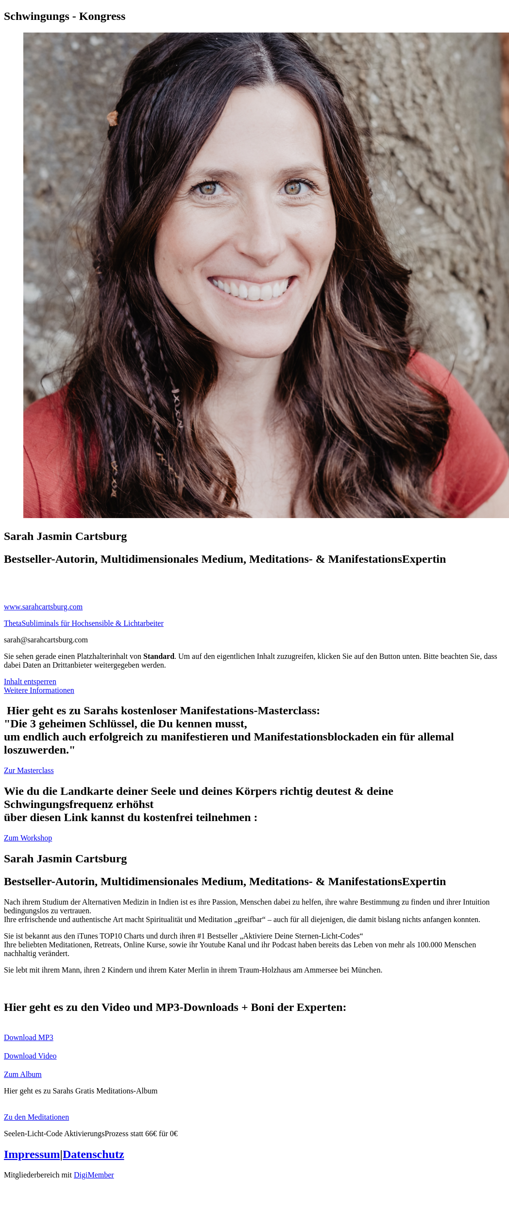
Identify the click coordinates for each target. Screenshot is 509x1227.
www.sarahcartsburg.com (43, 607)
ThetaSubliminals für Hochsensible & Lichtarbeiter (84, 623)
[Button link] (254, 770)
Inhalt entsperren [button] (30, 681)
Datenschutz (93, 1154)
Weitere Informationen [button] (39, 690)
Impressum (32, 1154)
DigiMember (94, 1175)
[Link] (254, 580)
